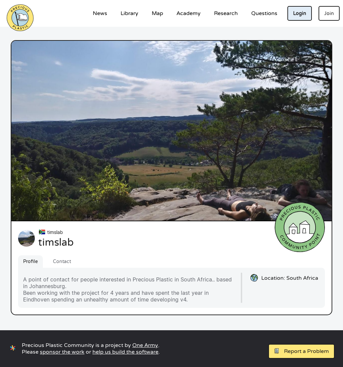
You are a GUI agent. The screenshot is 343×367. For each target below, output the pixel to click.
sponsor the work (62, 352)
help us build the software (125, 352)
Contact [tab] (62, 261)
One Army (145, 345)
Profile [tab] (30, 261)
